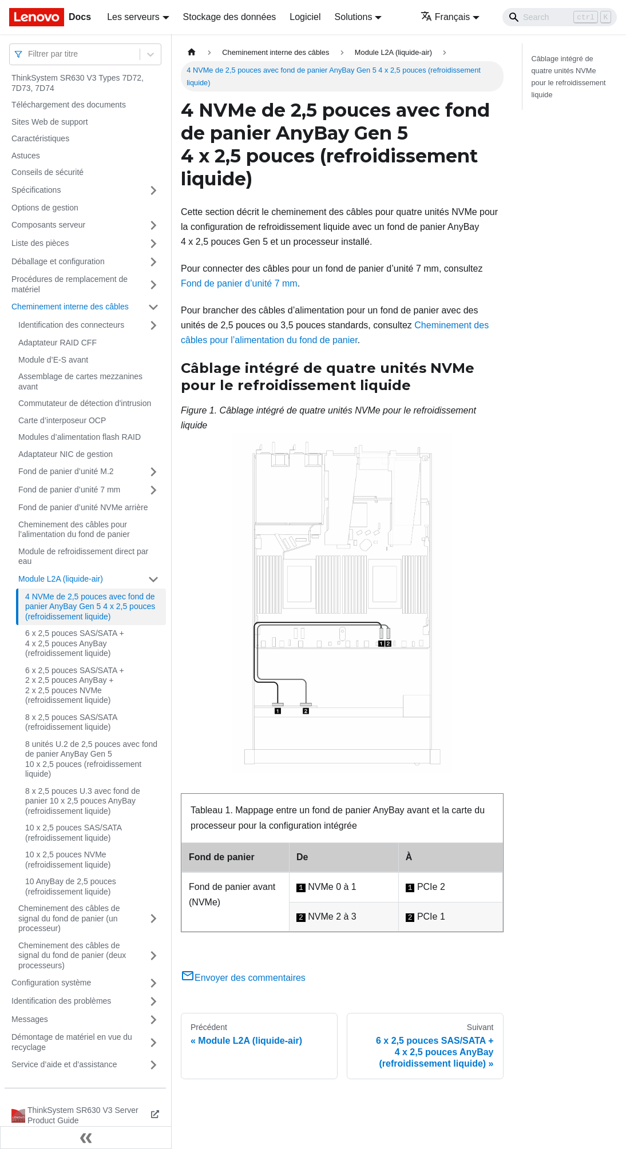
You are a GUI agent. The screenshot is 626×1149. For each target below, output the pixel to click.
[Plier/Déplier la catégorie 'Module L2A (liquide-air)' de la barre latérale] (153, 579)
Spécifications (36, 189)
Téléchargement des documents (68, 104)
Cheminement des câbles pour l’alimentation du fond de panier (74, 529)
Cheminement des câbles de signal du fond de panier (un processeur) (69, 918)
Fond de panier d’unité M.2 (66, 471)
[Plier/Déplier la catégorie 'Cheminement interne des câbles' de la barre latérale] (153, 307)
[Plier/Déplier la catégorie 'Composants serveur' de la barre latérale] (153, 225)
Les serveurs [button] (133, 17)
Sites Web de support (49, 121)
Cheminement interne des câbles (70, 306)
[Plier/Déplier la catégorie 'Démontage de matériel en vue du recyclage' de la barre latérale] (153, 1042)
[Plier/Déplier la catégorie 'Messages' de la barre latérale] (153, 1020)
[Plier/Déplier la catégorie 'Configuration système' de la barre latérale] (153, 983)
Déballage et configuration (58, 261)
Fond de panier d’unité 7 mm (69, 489)
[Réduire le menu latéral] (86, 1137)
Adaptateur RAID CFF (57, 342)
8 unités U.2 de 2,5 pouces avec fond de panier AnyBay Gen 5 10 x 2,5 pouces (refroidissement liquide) (91, 759)
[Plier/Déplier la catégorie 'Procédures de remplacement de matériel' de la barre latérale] (153, 284)
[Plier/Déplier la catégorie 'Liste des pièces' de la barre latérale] (153, 243)
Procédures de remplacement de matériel (69, 284)
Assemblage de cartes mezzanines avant (80, 381)
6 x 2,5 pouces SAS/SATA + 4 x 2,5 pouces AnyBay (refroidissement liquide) (74, 643)
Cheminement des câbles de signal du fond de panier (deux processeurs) (72, 955)
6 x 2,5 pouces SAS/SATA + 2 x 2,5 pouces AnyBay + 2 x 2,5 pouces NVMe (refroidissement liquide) (74, 685)
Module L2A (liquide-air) (60, 578)
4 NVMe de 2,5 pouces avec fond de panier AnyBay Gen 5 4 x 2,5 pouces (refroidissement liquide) (90, 606)
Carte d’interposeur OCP (62, 420)
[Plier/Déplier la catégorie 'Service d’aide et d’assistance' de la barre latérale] (153, 1065)
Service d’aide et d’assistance (64, 1064)
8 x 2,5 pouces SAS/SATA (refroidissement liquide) (71, 722)
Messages (29, 1019)
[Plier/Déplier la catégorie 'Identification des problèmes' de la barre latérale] (153, 1001)
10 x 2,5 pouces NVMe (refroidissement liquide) (67, 859)
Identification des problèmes (61, 1000)
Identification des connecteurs (71, 324)
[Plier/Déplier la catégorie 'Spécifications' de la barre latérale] (153, 190)
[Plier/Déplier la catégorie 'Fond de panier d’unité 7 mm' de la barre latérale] (153, 490)
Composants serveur (48, 224)
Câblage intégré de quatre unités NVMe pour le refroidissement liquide (569, 76)
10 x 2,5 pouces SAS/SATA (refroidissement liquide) (73, 832)
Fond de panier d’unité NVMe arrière (83, 507)
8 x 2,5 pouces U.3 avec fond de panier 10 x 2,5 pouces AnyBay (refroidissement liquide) (82, 801)
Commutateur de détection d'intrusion (84, 403)
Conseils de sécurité (47, 172)
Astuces (25, 155)
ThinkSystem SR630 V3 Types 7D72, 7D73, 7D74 (77, 83)
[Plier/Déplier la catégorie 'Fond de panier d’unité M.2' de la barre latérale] (153, 472)
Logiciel (305, 17)
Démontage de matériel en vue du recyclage (71, 1042)
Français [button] (445, 17)
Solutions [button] (354, 17)
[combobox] (29, 54)
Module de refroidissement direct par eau (83, 556)
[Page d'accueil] (192, 52)
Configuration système (51, 982)
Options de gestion (44, 207)
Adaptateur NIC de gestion (65, 454)
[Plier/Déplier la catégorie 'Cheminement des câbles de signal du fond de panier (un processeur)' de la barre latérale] (153, 918)
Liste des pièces (40, 243)
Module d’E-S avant (53, 359)
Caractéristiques (40, 138)
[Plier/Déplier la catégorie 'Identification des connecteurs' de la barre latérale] (153, 325)
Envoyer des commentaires (243, 978)
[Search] (559, 17)
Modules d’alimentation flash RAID (79, 437)
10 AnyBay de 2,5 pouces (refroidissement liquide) (70, 886)
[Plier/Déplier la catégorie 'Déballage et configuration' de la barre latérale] (153, 262)
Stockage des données (229, 17)
